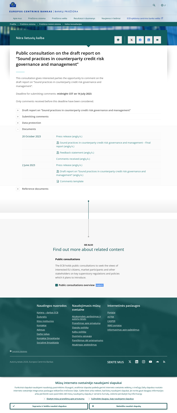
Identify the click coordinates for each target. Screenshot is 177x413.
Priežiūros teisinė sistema (50, 24)
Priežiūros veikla (59, 18)
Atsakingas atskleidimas (84, 344)
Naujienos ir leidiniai (111, 18)
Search (154, 5)
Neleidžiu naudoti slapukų (128, 405)
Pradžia (13, 24)
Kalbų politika (79, 331)
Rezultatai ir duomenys (84, 18)
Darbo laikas (43, 334)
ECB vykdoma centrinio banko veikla (145, 18)
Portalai (111, 312)
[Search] (139, 5)
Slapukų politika (80, 327)
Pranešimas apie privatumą (86, 323)
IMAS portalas (114, 325)
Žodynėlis (42, 316)
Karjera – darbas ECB (47, 312)
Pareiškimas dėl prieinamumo (87, 340)
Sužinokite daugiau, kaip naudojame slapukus (112, 398)
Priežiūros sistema (36, 18)
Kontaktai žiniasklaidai (48, 338)
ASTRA (110, 316)
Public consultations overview (77, 285)
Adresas (41, 329)
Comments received (67, 158)
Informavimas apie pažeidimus (123, 329)
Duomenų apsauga (82, 336)
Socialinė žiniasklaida (48, 342)
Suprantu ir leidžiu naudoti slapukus (49, 405)
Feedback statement (71, 152)
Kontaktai (41, 325)
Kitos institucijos (45, 321)
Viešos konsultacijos (73, 24)
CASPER (111, 321)
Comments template (71, 181)
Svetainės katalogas (19, 351)
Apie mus (17, 18)
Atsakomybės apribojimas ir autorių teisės (86, 317)
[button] (158, 5)
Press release (63, 136)
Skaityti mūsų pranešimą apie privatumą (65, 398)
